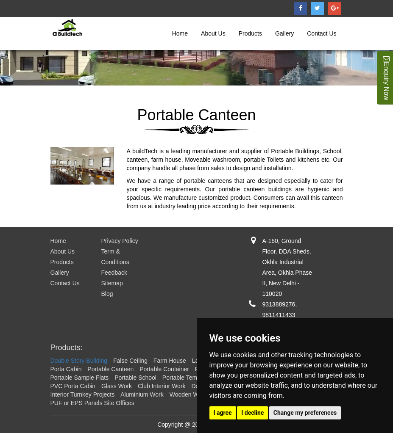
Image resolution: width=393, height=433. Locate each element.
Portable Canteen (110, 369)
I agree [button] (223, 412)
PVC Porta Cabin (73, 386)
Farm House (169, 360)
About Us (213, 33)
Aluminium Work (142, 394)
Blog (107, 293)
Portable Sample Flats (79, 377)
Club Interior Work (162, 386)
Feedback (114, 272)
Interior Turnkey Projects (82, 394)
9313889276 (278, 304)
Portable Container (164, 369)
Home (180, 33)
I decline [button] (252, 412)
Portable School (135, 377)
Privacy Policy (119, 240)
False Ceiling (130, 360)
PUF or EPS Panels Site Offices (92, 403)
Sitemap (112, 283)
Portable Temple (183, 377)
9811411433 (278, 315)
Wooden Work (188, 394)
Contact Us (321, 33)
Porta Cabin (66, 369)
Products (250, 33)
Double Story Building (79, 360)
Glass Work (116, 386)
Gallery (284, 33)
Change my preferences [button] (305, 412)
